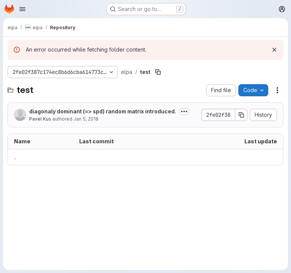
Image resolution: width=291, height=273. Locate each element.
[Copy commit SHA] (241, 115)
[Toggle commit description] (184, 111)
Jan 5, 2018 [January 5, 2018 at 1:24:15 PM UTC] (86, 119)
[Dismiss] (274, 49)
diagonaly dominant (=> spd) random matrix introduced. (102, 111)
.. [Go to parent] (15, 157)
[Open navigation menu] (22, 9)
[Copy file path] (158, 72)
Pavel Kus (40, 119)
